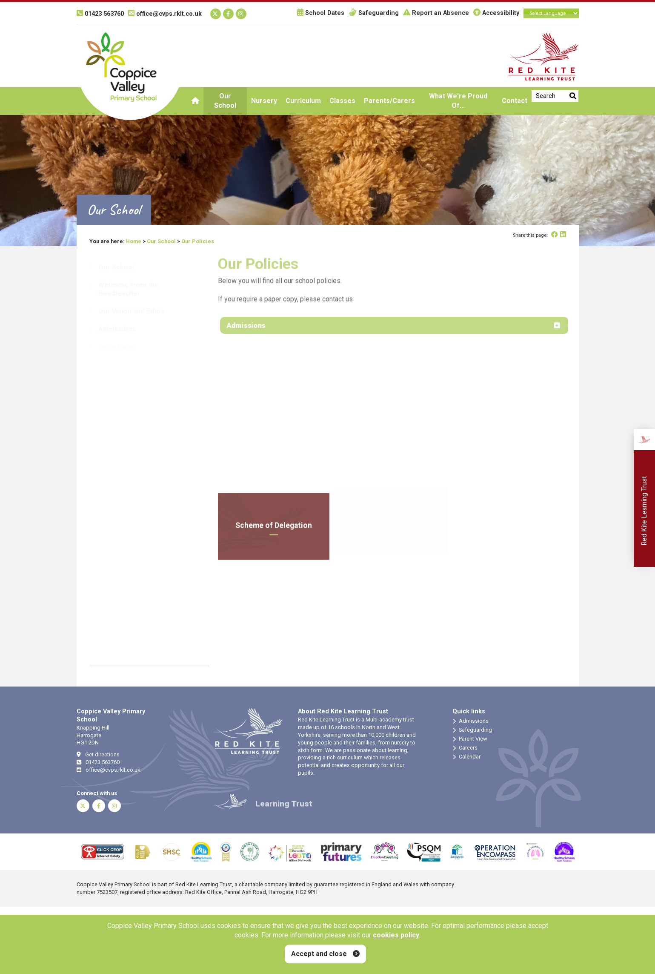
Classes (342, 101)
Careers (465, 747)
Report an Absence (436, 13)
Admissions (470, 721)
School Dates (320, 13)
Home (133, 241)
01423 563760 (98, 762)
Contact (514, 101)
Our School (225, 100)
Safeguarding (374, 13)
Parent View (469, 739)
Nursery (264, 101)
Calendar (466, 756)
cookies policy (396, 935)
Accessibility (496, 13)
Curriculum (303, 101)
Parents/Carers (389, 101)
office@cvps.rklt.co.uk (108, 770)
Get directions (98, 754)
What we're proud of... (458, 100)
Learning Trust (283, 810)
